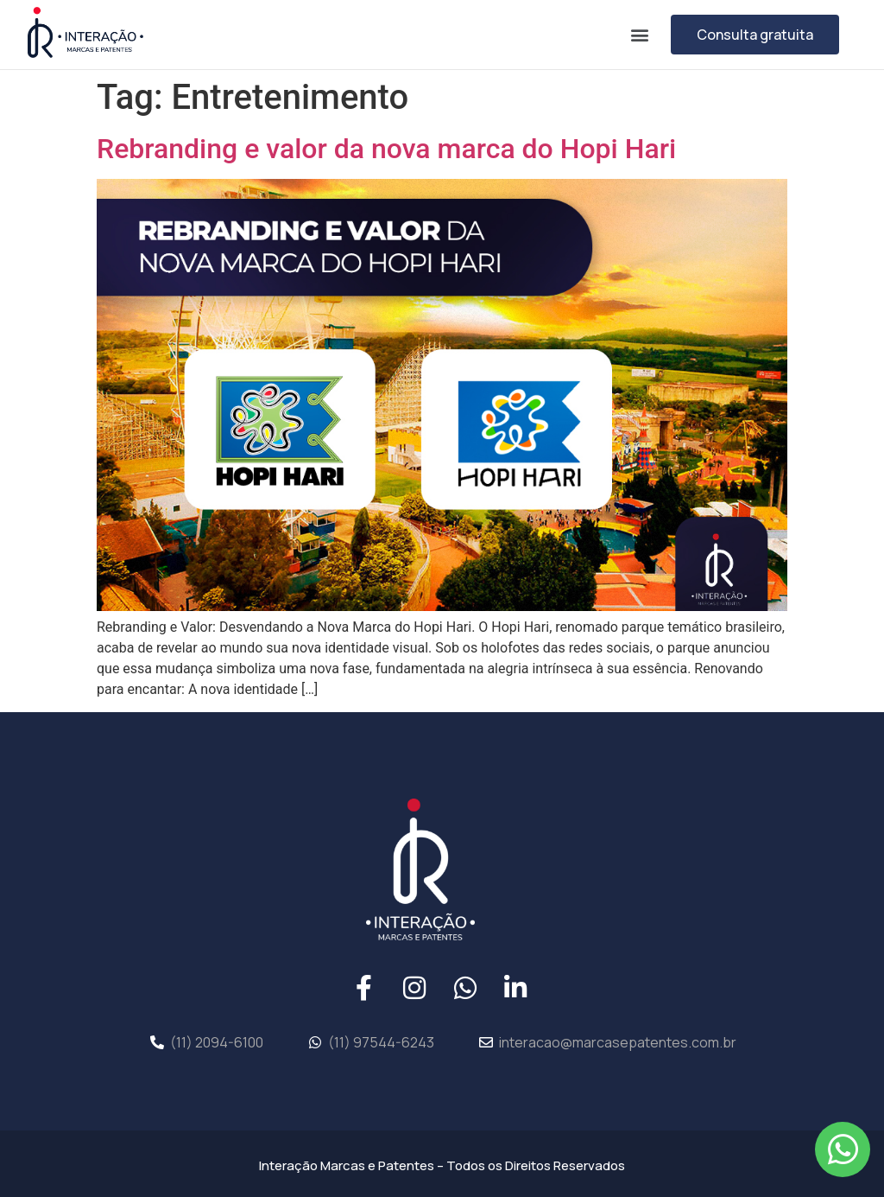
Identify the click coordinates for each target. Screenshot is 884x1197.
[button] (639, 34)
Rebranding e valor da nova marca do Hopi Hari (386, 148)
